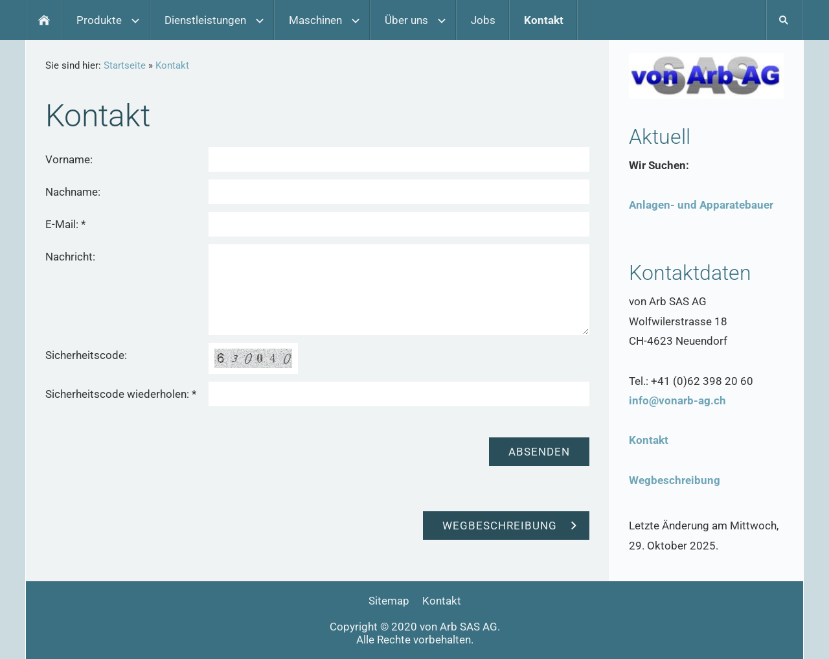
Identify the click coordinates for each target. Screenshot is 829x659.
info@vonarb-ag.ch (677, 400)
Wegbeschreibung (674, 480)
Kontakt (172, 65)
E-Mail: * (65, 224)
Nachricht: (70, 256)
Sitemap (389, 600)
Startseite (125, 65)
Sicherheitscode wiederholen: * (120, 393)
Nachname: (72, 191)
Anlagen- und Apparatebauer (701, 204)
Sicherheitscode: (86, 355)
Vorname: (69, 159)
